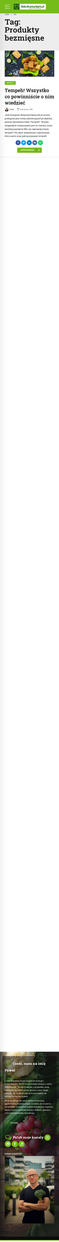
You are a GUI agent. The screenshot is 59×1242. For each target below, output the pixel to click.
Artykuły (10, 83)
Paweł (9, 110)
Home (7, 14)
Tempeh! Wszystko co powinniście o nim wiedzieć (29, 96)
